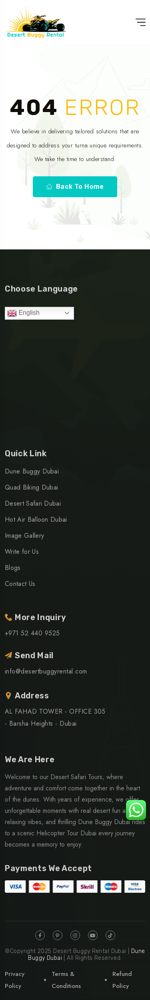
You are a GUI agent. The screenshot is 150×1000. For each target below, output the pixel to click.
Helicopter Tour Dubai (66, 833)
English (23, 313)
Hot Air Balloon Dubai (36, 519)
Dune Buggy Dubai (32, 471)
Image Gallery (24, 535)
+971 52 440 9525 (32, 633)
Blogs (13, 567)
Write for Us (22, 551)
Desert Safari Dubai (33, 503)
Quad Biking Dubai (31, 487)
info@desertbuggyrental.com (46, 671)
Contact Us (20, 583)
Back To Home (75, 187)
